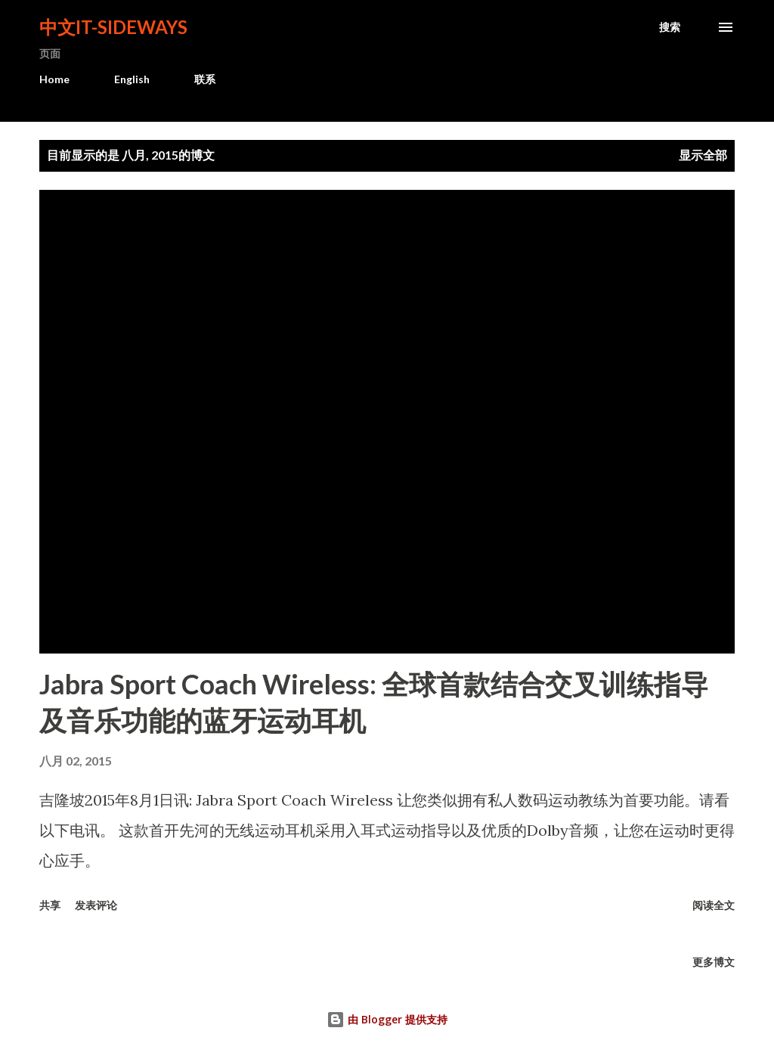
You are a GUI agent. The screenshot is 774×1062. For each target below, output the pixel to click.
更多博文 (713, 961)
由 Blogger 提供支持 (387, 1019)
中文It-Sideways (113, 27)
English (132, 79)
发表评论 (96, 905)
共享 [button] (49, 905)
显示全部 (703, 155)
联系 (204, 79)
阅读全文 (713, 905)
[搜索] (669, 27)
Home (54, 79)
